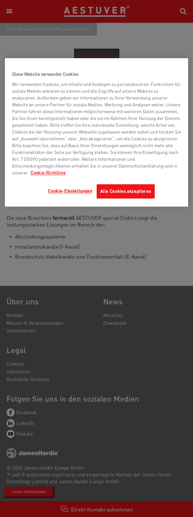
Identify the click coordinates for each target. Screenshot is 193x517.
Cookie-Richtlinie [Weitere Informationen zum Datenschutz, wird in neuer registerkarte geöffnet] (48, 172)
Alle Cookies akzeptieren (125, 191)
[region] (96, 132)
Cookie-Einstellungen (70, 191)
